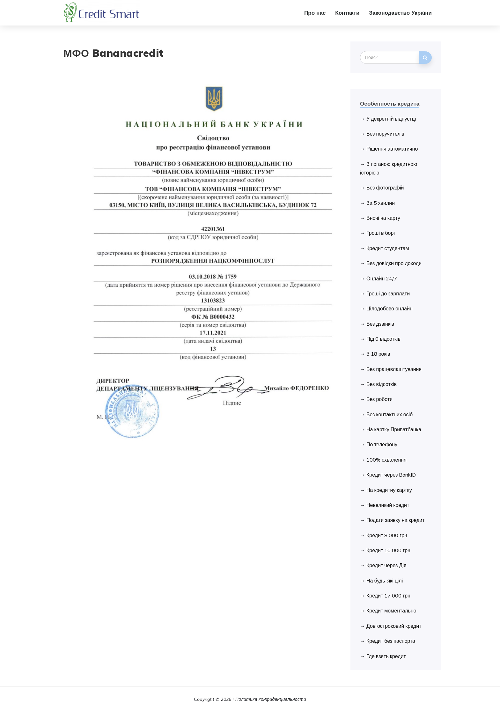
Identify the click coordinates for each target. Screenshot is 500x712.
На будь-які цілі (384, 580)
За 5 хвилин (380, 203)
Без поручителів (385, 133)
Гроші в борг (380, 233)
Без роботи (379, 399)
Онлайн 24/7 (381, 278)
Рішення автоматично (392, 148)
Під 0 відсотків (383, 339)
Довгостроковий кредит (393, 626)
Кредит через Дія (386, 565)
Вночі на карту (383, 218)
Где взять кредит (386, 656)
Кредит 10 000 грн (388, 550)
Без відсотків (381, 384)
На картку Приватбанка (393, 429)
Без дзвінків (380, 324)
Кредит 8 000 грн (386, 535)
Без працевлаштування (394, 369)
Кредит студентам (387, 248)
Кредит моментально (391, 610)
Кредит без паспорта (390, 641)
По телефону (381, 444)
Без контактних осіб (389, 414)
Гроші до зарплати (388, 293)
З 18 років (378, 354)
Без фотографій (385, 187)
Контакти (347, 12)
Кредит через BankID (391, 474)
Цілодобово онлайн (389, 308)
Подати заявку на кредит (395, 520)
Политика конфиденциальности (270, 699)
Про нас (315, 12)
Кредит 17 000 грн (388, 595)
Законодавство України (400, 12)
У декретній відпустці (391, 118)
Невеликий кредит (387, 505)
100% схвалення (386, 459)
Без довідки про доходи (394, 263)
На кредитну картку (389, 490)
